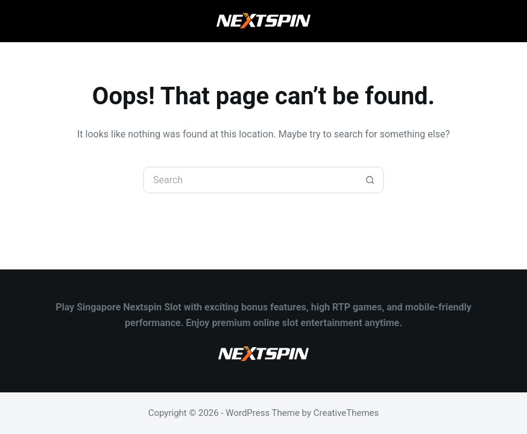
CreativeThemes (346, 412)
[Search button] (370, 179)
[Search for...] (250, 179)
